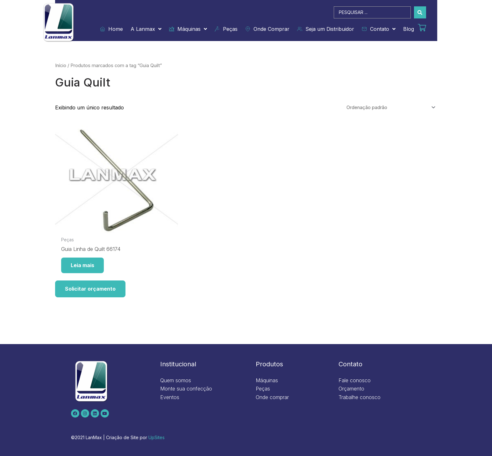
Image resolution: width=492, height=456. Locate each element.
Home (111, 29)
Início (60, 65)
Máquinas (188, 29)
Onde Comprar (267, 29)
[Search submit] (420, 12)
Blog (408, 29)
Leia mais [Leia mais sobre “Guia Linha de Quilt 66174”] (82, 265)
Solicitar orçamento (90, 289)
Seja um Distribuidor (325, 29)
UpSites (156, 437)
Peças (226, 29)
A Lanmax (146, 29)
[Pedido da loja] (390, 107)
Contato (379, 29)
